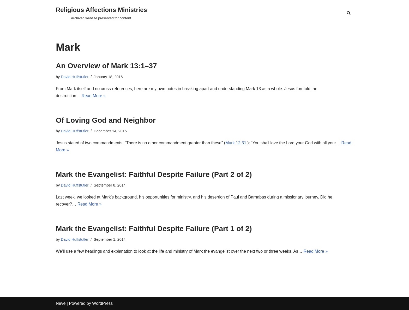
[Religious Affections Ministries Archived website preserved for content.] (101, 13)
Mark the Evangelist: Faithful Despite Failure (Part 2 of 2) (154, 174)
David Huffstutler (74, 77)
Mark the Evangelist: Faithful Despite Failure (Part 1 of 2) (154, 229)
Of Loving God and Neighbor (106, 120)
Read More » (94, 96)
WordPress (102, 303)
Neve (60, 303)
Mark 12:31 (235, 143)
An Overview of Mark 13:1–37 (106, 66)
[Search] (349, 13)
